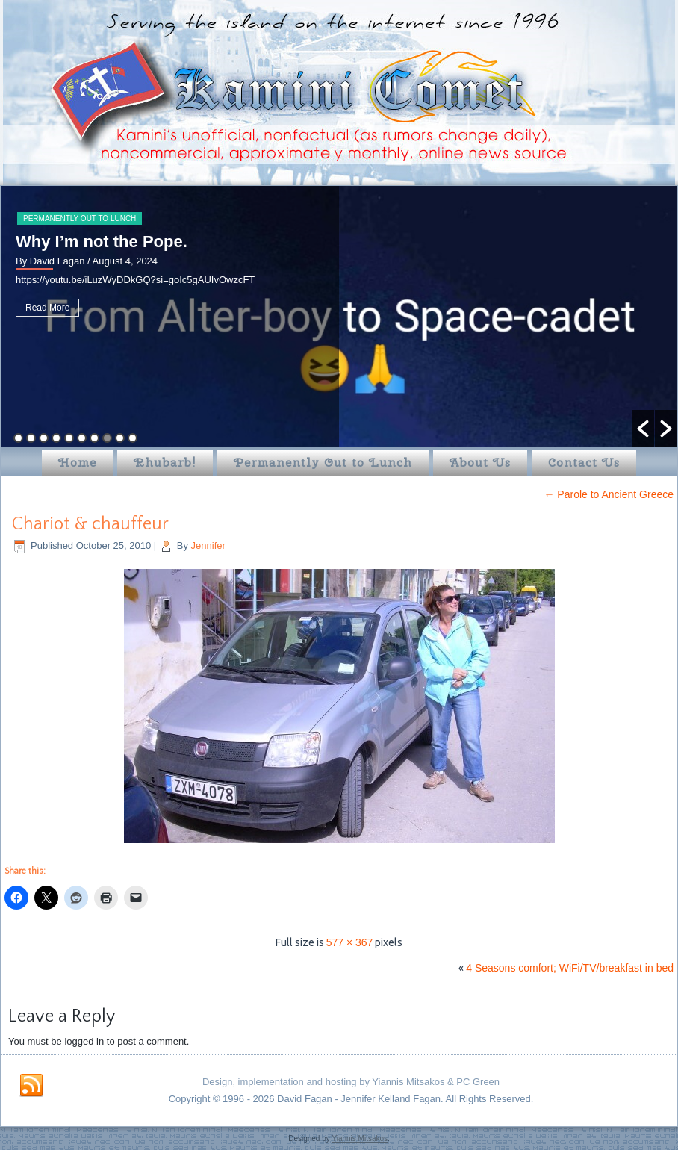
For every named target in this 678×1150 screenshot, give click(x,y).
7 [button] (94, 438)
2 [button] (31, 438)
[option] (339, 316)
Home (77, 462)
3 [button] (44, 438)
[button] (643, 428)
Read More (47, 307)
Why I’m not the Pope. (101, 241)
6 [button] (82, 438)
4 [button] (56, 438)
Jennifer (208, 545)
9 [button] (120, 438)
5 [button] (69, 438)
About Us (480, 462)
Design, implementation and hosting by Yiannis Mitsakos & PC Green (351, 1081)
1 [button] (18, 438)
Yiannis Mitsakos (360, 1138)
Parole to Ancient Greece (609, 494)
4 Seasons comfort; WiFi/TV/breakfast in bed (570, 968)
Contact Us (584, 462)
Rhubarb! (165, 462)
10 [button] (132, 438)
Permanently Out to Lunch (79, 218)
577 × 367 (349, 942)
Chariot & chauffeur (90, 524)
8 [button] (107, 438)
